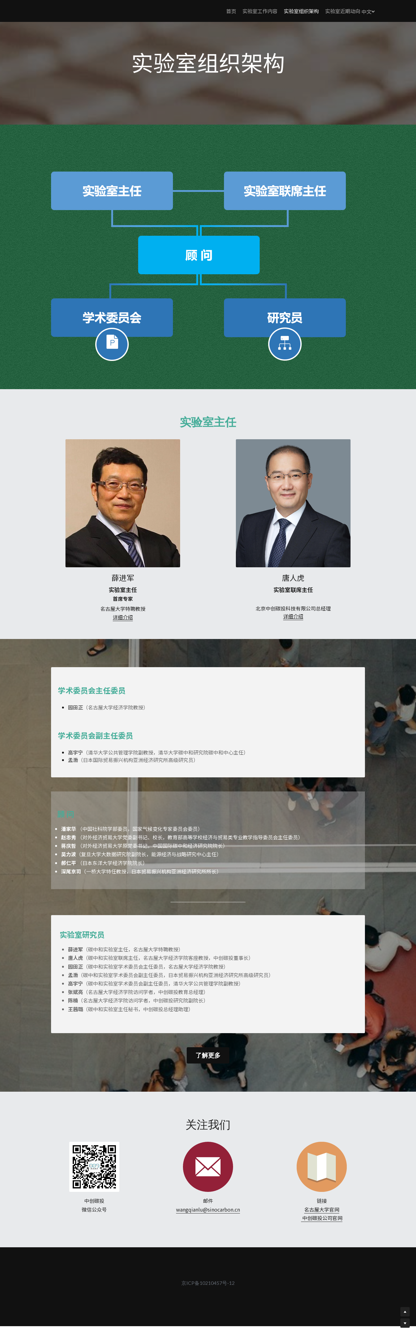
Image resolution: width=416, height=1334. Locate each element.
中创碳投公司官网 (321, 1230)
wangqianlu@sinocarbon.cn (208, 1222)
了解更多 (208, 1068)
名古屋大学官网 (321, 1222)
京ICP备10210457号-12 (208, 1295)
